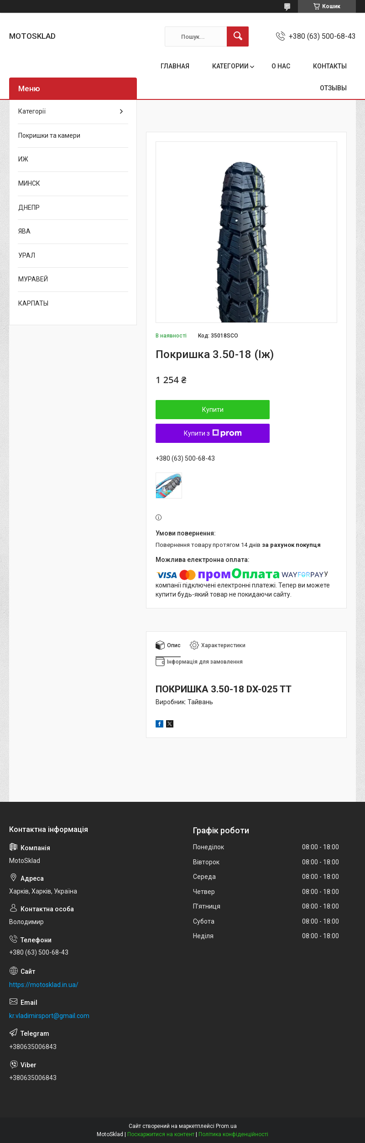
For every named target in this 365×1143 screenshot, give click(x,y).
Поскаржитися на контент (160, 1134)
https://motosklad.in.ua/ (43, 984)
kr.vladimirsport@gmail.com (49, 1015)
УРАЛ (26, 255)
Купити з (213, 433)
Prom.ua (226, 1126)
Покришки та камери (49, 135)
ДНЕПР (29, 207)
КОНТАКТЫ (330, 66)
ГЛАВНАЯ (175, 66)
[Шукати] (238, 36)
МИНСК (29, 183)
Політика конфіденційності (233, 1134)
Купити (213, 409)
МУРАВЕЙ (33, 279)
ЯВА (24, 231)
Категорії (32, 111)
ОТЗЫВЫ (333, 88)
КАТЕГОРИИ (230, 66)
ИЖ (23, 159)
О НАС (280, 66)
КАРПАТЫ (33, 303)
